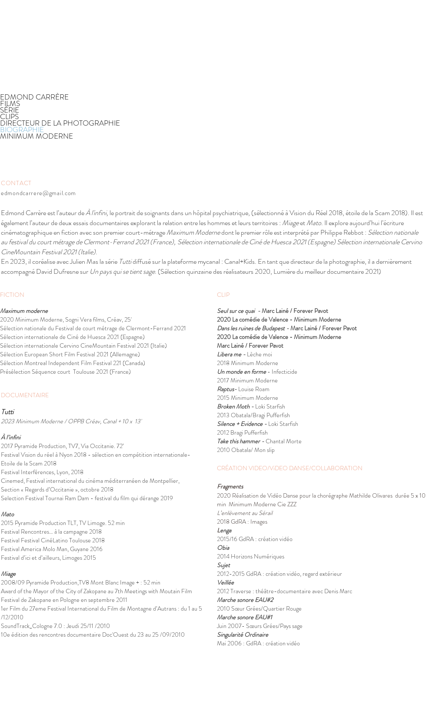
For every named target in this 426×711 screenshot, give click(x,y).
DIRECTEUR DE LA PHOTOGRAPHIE (60, 123)
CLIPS (9, 116)
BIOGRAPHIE (22, 129)
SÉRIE (9, 110)
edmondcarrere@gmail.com (38, 193)
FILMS (10, 103)
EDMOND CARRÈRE (34, 97)
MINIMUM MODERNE (36, 136)
